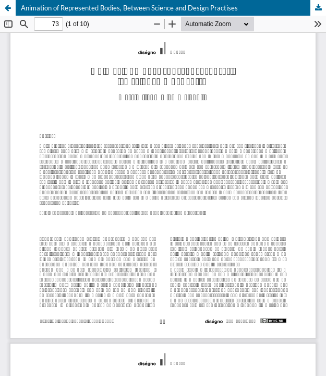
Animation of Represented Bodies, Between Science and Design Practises (129, 8)
